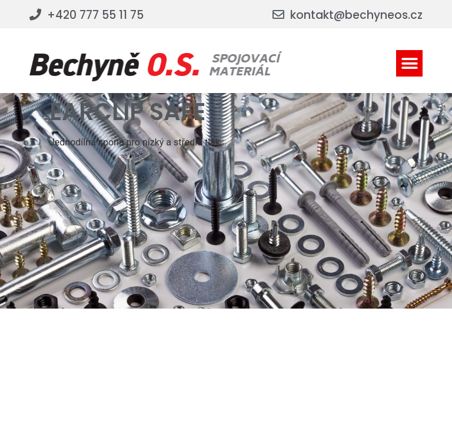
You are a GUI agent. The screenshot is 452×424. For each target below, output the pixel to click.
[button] (409, 63)
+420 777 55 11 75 (95, 15)
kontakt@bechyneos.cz (356, 15)
